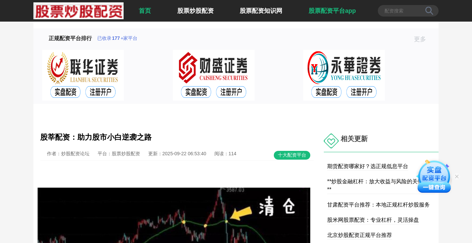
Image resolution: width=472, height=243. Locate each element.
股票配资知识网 (261, 10)
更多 (423, 39)
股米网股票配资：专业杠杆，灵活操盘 (373, 220)
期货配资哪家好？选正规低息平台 (367, 166)
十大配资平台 (292, 155)
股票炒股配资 (195, 10)
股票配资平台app (332, 10)
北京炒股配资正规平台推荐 (359, 235)
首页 (145, 10)
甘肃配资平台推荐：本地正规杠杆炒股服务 (378, 205)
